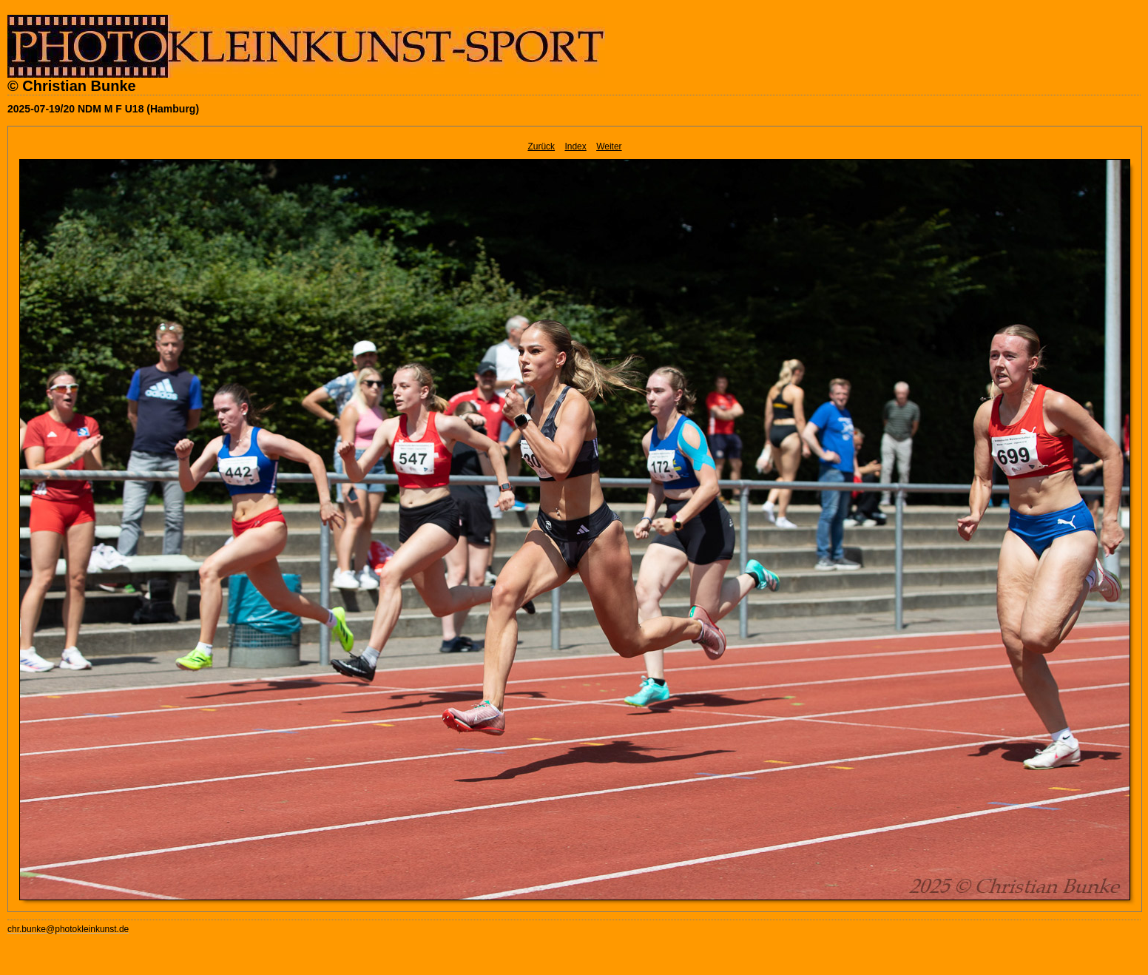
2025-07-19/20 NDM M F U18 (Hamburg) (103, 109)
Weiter (608, 146)
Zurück (541, 146)
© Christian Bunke (71, 86)
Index (575, 146)
